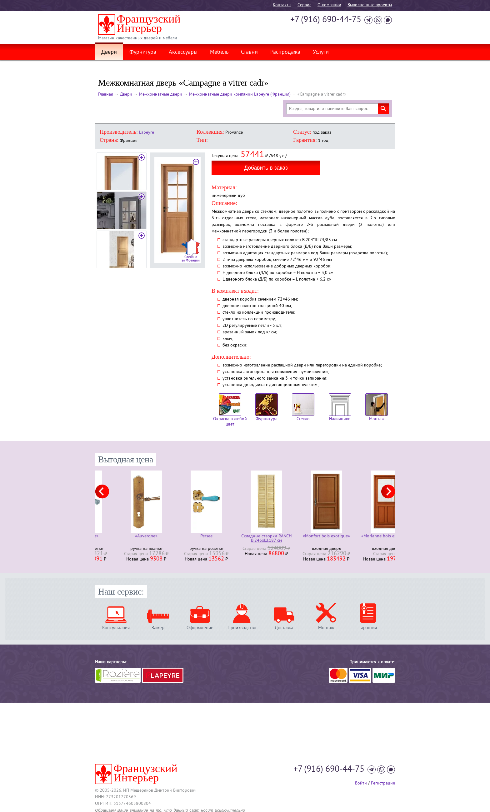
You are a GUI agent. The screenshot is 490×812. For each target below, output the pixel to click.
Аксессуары (183, 52)
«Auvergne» (185, 536)
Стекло (303, 407)
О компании (329, 5)
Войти (361, 783)
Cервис (304, 5)
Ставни (249, 52)
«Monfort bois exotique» (365, 536)
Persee (245, 536)
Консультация (116, 627)
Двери (109, 52)
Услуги (321, 52)
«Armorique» (125, 536)
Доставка (284, 627)
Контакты (282, 5)
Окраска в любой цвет (230, 410)
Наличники (340, 407)
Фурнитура (142, 52)
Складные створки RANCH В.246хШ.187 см (305, 538)
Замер (158, 627)
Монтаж (376, 407)
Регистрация (383, 783)
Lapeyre (146, 132)
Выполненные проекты (370, 5)
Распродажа (285, 52)
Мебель (219, 52)
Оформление (200, 627)
